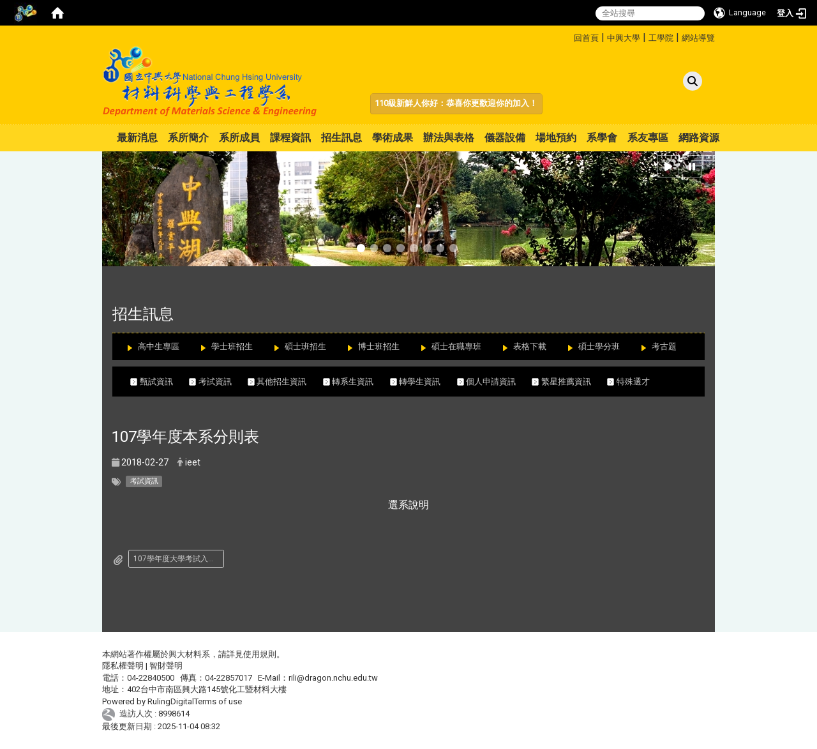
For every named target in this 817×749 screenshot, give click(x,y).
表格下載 (529, 346)
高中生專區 (158, 346)
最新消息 (137, 138)
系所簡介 (188, 138)
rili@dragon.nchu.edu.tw (333, 678)
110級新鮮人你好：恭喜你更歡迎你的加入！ (456, 103)
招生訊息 (341, 138)
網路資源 (698, 138)
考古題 (664, 346)
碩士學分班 (599, 346)
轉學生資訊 (423, 381)
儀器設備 (504, 138)
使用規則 (259, 654)
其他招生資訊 (285, 381)
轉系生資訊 (356, 381)
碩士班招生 (305, 346)
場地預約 (556, 138)
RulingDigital (170, 701)
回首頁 (586, 38)
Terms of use (218, 701)
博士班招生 (379, 346)
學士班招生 (232, 346)
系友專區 (647, 138)
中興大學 (623, 38)
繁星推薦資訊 (569, 381)
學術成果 (392, 138)
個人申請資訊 (494, 381)
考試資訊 (218, 381)
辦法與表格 (448, 138)
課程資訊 (290, 138)
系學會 (602, 138)
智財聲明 (166, 665)
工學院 (660, 38)
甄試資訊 (159, 381)
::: (569, 36)
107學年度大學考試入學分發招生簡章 (178, 558)
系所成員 (239, 138)
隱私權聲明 (123, 665)
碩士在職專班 (456, 346)
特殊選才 (628, 381)
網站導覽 (698, 38)
